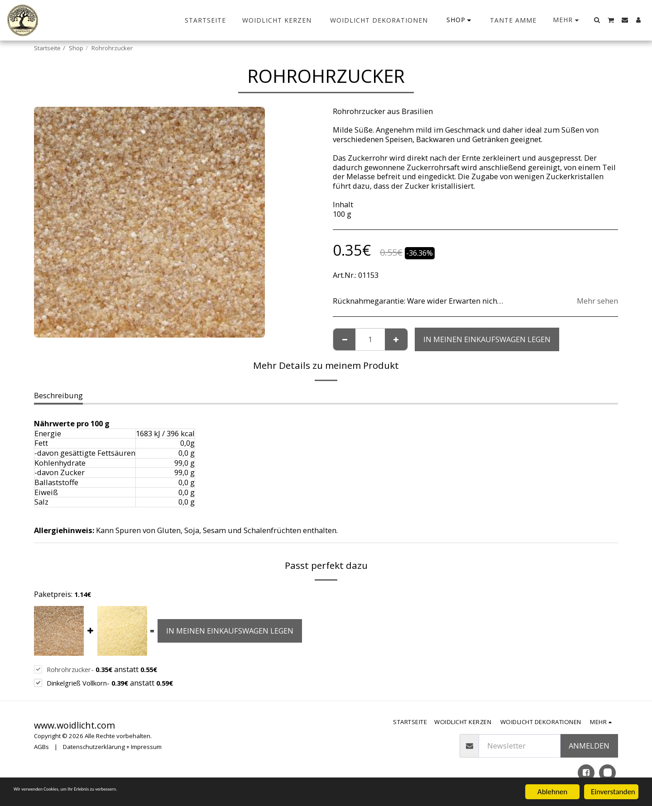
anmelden (589, 745)
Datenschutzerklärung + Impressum (112, 747)
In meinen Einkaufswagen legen (487, 339)
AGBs (41, 747)
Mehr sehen (597, 301)
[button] (597, 20)
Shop (76, 48)
